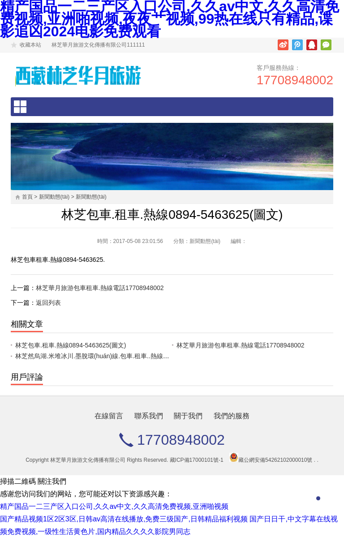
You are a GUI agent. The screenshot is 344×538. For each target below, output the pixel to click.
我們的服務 (231, 416)
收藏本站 (30, 45)
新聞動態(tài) (54, 197)
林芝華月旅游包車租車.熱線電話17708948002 (100, 287)
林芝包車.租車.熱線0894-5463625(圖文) (70, 345)
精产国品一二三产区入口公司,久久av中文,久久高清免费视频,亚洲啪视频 (114, 506)
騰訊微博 (297, 44)
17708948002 (295, 80)
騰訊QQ (311, 44)
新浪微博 (283, 44)
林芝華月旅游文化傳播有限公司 (87, 460)
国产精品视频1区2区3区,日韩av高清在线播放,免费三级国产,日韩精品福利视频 (124, 519)
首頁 (27, 197)
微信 (326, 44)
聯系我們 (148, 416)
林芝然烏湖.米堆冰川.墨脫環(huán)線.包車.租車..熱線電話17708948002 (114, 356)
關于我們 (188, 416)
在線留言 (109, 416)
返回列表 (48, 302)
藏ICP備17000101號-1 (197, 460)
